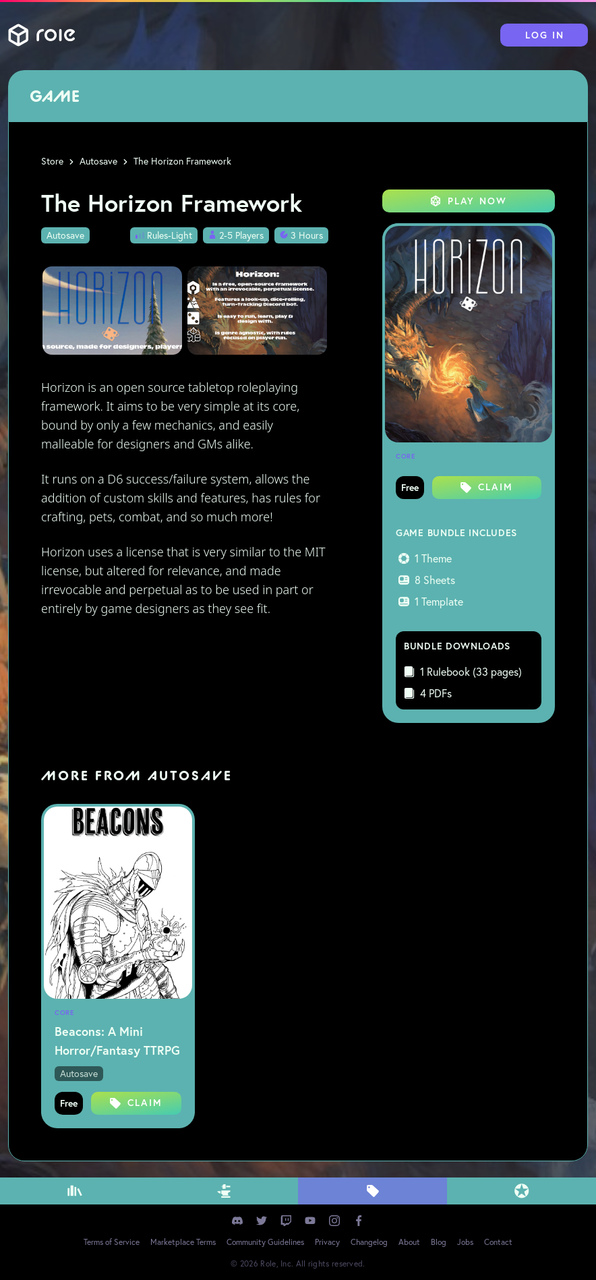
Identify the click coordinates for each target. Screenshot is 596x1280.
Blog (438, 1242)
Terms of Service (112, 1242)
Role (42, 35)
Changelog (369, 1242)
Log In (545, 35)
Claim (486, 487)
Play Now (468, 201)
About (409, 1242)
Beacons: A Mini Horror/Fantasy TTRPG (117, 1040)
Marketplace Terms (183, 1242)
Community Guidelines (265, 1242)
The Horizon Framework (182, 161)
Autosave (98, 161)
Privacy (327, 1242)
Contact (498, 1242)
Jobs (465, 1242)
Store (52, 161)
